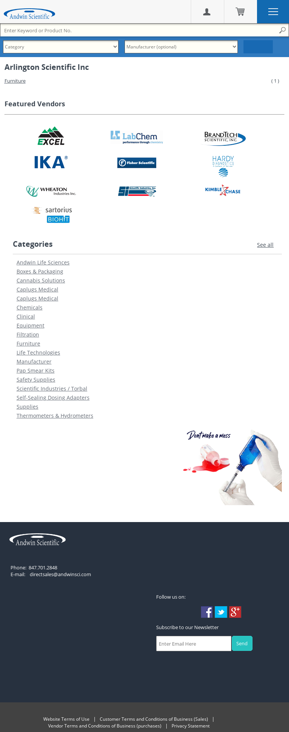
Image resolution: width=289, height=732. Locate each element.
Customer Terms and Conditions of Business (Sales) (154, 719)
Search (258, 47)
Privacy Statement (191, 726)
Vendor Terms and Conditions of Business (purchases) (104, 726)
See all (265, 244)
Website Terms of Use (66, 719)
